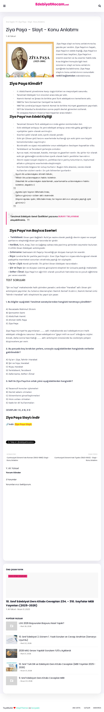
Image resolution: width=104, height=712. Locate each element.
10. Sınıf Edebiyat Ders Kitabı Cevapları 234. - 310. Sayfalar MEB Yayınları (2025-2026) (50, 603)
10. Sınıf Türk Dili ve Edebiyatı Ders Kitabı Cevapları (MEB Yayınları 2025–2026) (57, 665)
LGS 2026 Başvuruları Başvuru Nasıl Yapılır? (41, 623)
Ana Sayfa (10, 22)
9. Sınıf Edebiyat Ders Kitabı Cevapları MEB (41, 677)
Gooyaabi (35, 708)
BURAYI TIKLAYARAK (68, 216)
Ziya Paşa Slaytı (23, 424)
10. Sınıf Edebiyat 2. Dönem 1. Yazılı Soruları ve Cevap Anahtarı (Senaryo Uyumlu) (57, 638)
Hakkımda (97, 708)
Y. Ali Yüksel (11, 36)
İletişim (87, 708)
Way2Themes (22, 708)
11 (16, 22)
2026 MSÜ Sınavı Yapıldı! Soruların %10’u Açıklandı (45, 650)
